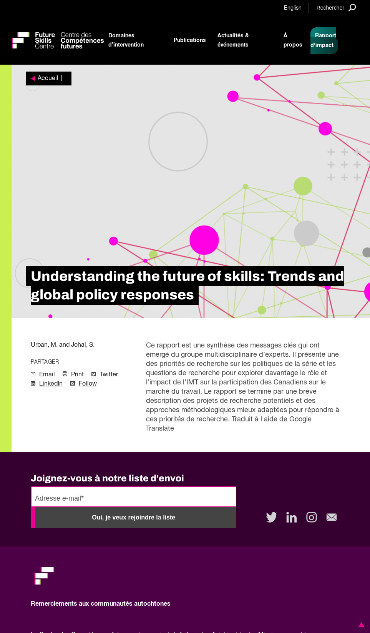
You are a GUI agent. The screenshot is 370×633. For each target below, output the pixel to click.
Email (47, 375)
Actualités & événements (233, 40)
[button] (360, 624)
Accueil (48, 78)
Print (77, 375)
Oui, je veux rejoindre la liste (133, 517)
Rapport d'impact (323, 40)
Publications (190, 40)
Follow (88, 384)
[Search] (336, 7)
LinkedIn (51, 384)
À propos (293, 40)
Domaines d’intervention (126, 40)
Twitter (109, 375)
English (293, 8)
